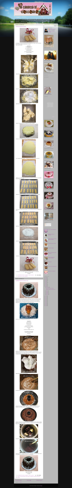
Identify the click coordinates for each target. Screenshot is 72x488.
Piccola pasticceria (38, 21)
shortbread (26, 276)
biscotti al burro (20, 276)
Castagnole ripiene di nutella (52, 243)
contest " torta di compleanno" (52, 229)
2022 (46, 282)
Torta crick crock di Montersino (52, 266)
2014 (46, 300)
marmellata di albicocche (36, 476)
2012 (46, 303)
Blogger (41, 485)
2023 (46, 281)
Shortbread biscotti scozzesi (21, 26)
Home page (17, 19)
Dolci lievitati (25, 22)
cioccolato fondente (22, 476)
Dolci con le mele (31, 21)
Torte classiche (51, 19)
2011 (46, 304)
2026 (46, 277)
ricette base (17, 21)
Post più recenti (19, 480)
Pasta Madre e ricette (24, 21)
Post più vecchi (39, 480)
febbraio (47, 293)
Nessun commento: (31, 475)
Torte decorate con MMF (32, 19)
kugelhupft (31, 476)
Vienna (19, 477)
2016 (46, 298)
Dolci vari (44, 21)
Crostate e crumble (24, 19)
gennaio (47, 294)
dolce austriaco (28, 476)
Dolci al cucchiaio (50, 21)
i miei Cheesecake (40, 19)
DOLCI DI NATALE (18, 22)
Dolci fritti (46, 19)
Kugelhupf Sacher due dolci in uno (22, 280)
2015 (46, 299)
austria (19, 476)
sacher (16, 477)
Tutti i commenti (47, 225)
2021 (46, 283)
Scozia (23, 276)
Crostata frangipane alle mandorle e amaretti (51, 257)
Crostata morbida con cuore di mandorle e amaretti (52, 239)
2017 (46, 297)
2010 (46, 305)
